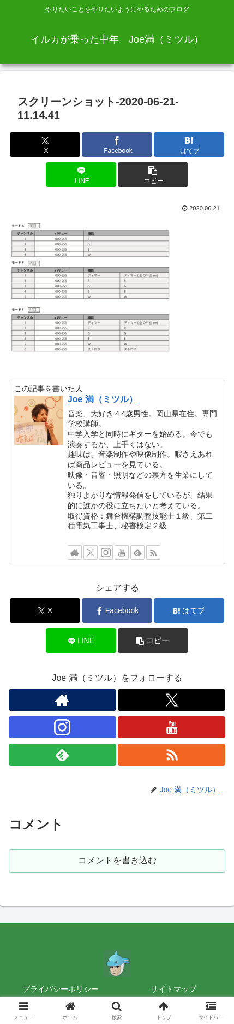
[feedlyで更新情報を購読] (137, 552)
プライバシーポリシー (60, 989)
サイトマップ (173, 989)
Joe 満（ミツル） (102, 399)
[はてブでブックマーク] (189, 144)
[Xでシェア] (45, 144)
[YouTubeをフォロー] (122, 552)
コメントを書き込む (117, 860)
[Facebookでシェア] (117, 144)
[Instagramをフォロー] (106, 552)
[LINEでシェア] (81, 174)
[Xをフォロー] (90, 552)
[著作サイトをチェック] (75, 552)
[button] (153, 174)
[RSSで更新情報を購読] (153, 552)
